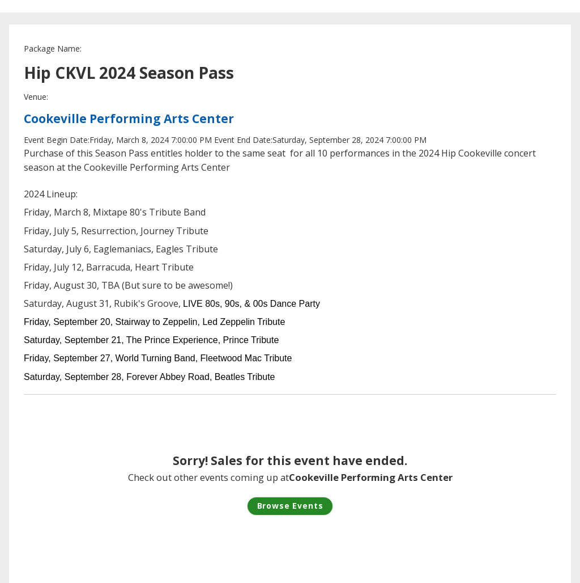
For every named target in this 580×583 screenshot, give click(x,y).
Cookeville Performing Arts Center (129, 118)
